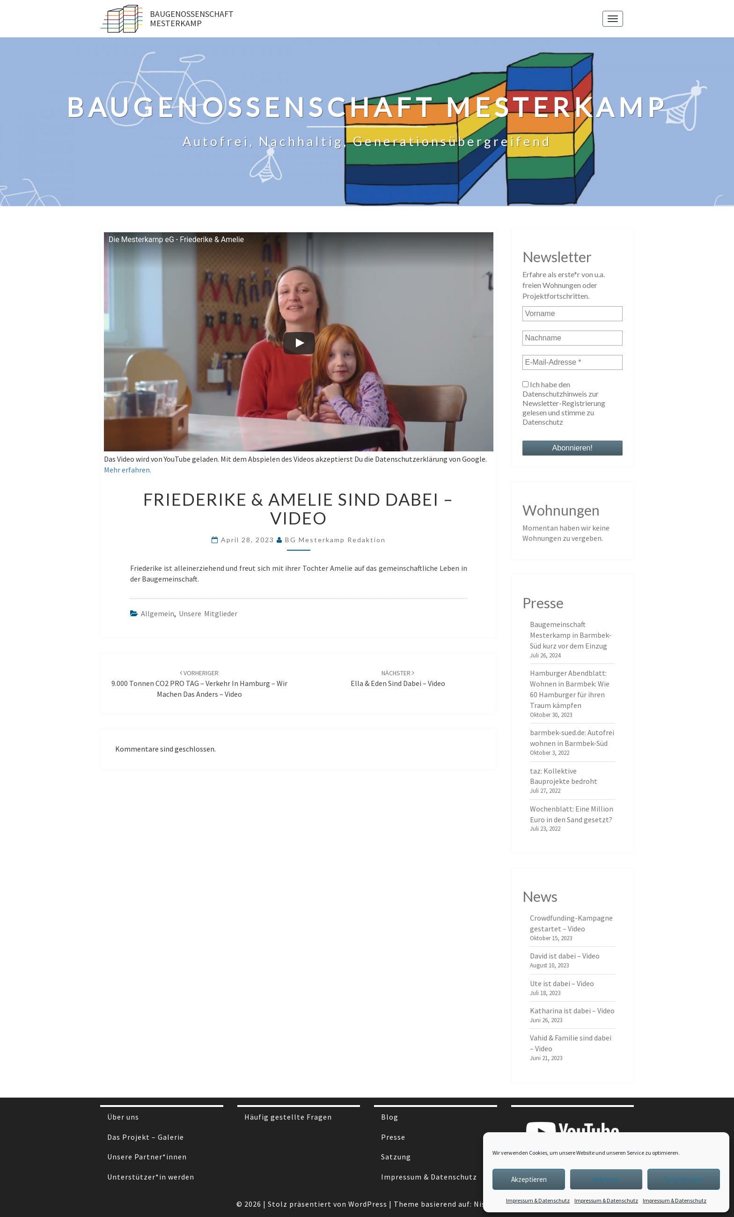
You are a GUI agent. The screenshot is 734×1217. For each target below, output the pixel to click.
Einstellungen (683, 1179)
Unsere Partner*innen (147, 1156)
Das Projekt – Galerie (145, 1137)
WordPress (367, 1204)
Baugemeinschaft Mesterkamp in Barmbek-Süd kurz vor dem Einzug (570, 635)
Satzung (396, 1156)
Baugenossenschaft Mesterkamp (192, 18)
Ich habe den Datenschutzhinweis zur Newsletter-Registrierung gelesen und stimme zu (563, 403)
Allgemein (157, 613)
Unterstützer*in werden (150, 1176)
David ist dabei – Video (565, 955)
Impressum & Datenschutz (538, 1200)
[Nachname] (572, 338)
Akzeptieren (529, 1179)
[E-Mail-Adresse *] (572, 362)
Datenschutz (542, 421)
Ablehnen (606, 1179)
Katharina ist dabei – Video (572, 1010)
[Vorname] (572, 313)
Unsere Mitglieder (208, 613)
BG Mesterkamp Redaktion (335, 540)
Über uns (123, 1116)
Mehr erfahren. (127, 469)
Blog (389, 1116)
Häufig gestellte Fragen (288, 1116)
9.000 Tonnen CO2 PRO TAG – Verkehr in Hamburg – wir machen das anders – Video (199, 684)
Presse (393, 1137)
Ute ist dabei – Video (562, 983)
